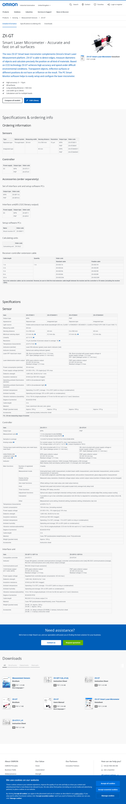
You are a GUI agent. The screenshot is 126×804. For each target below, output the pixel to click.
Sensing (15, 18)
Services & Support (44, 12)
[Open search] (73, 4)
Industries (29, 12)
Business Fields (10, 770)
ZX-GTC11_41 (17, 720)
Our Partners (71, 761)
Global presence (10, 774)
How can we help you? (111, 761)
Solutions (17, 12)
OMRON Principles (11, 766)
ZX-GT (97, 678)
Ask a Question (107, 770)
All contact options (109, 775)
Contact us (51, 643)
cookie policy (78, 794)
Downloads (48, 24)
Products (6, 12)
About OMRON (11, 761)
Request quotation (73, 643)
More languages (17, 688)
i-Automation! (40, 770)
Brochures (12, 665)
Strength (38, 774)
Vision (37, 766)
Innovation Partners (72, 766)
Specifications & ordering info (30, 24)
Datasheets (24, 665)
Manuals (35, 665)
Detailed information (9, 24)
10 (16, 456)
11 (12, 458)
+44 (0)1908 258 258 (109, 766)
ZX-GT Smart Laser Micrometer (103, 57)
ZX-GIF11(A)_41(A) (61, 678)
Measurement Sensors (29, 18)
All (5, 665)
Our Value (39, 761)
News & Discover (62, 12)
